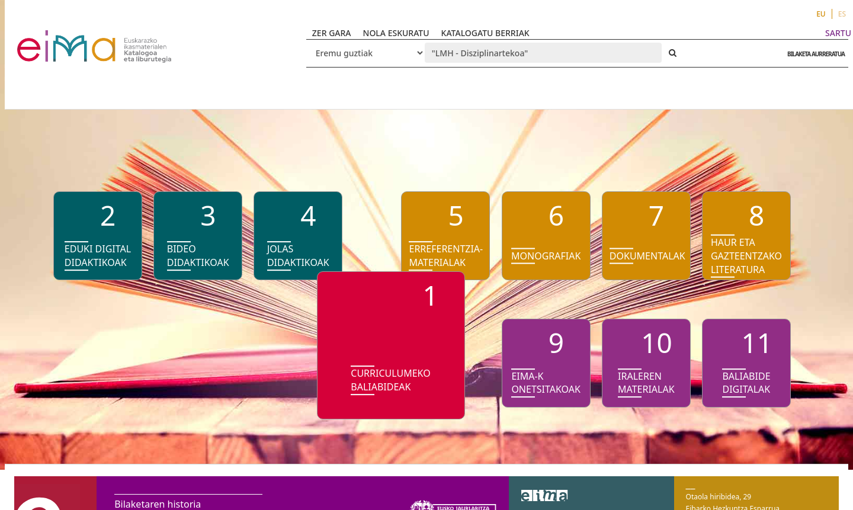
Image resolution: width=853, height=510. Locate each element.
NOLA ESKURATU (396, 33)
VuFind (48, 39)
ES (842, 14)
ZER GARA (331, 33)
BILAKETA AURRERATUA (813, 54)
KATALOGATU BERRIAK (485, 33)
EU (821, 14)
